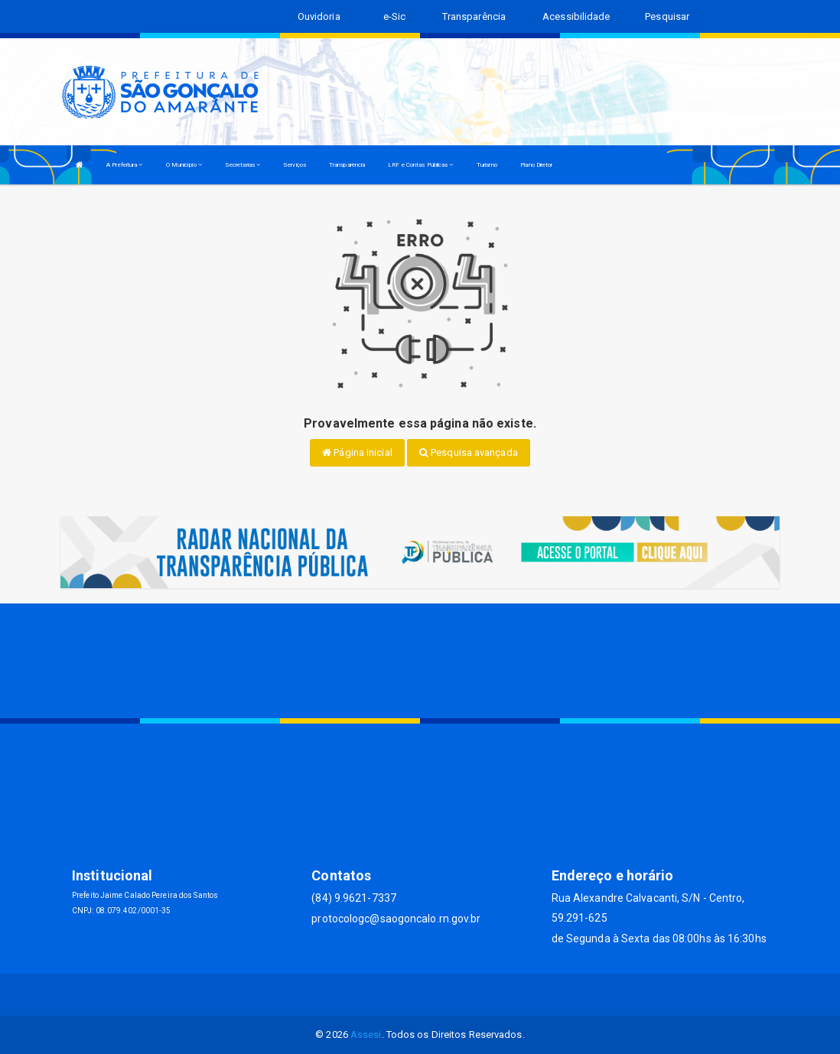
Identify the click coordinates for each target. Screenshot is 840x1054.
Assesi (366, 1034)
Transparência (347, 164)
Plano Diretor (536, 164)
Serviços (294, 164)
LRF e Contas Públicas (420, 164)
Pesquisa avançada (468, 452)
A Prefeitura (124, 164)
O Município (184, 164)
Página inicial (357, 452)
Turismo (487, 164)
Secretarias (242, 164)
